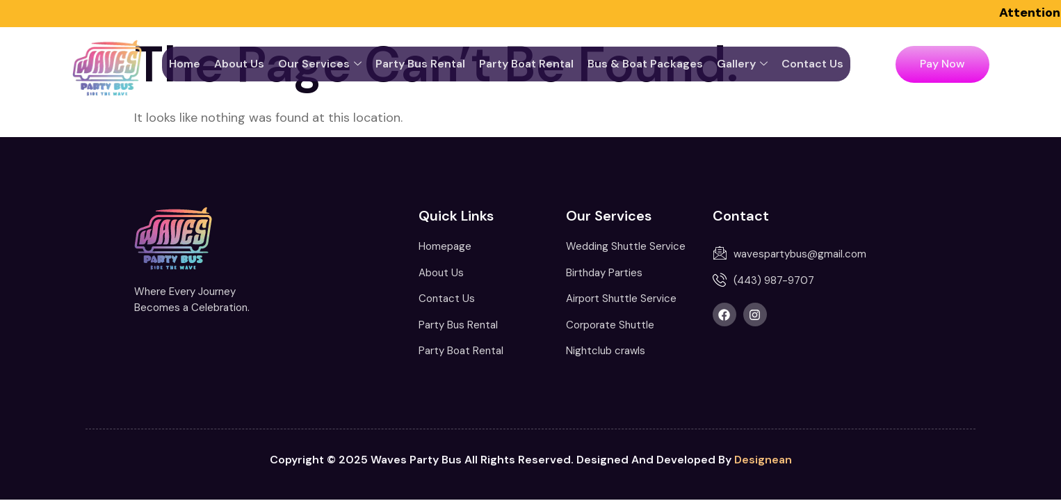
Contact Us (812, 63)
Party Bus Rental (420, 63)
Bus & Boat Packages (645, 63)
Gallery (742, 64)
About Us (239, 63)
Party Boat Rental (526, 63)
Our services (320, 64)
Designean (763, 459)
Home (184, 63)
